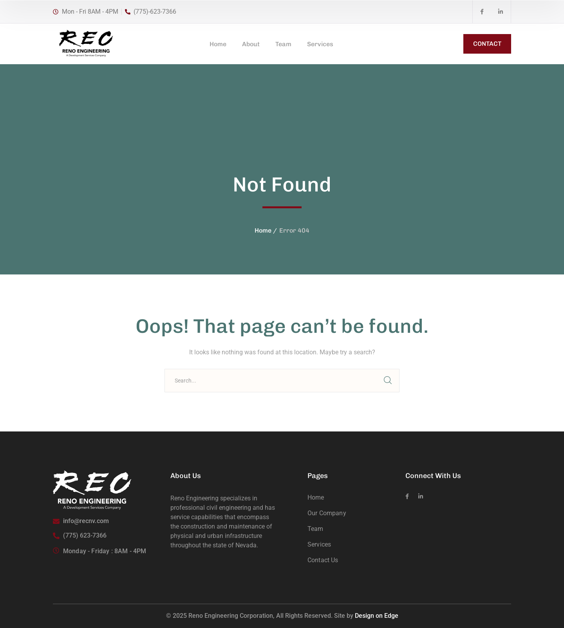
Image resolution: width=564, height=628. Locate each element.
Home (263, 230)
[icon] (482, 11)
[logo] (85, 43)
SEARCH (388, 381)
